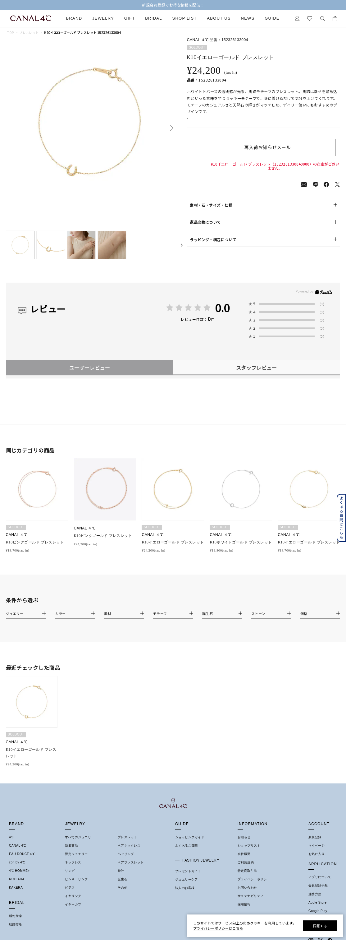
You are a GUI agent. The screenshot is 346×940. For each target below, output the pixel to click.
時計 (121, 870)
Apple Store (317, 902)
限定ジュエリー (76, 854)
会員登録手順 (318, 885)
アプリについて (319, 877)
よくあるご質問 (186, 845)
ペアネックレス (129, 845)
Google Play (317, 911)
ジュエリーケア (186, 879)
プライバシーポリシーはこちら (218, 928)
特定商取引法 (247, 870)
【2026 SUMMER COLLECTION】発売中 (173, 5)
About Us (219, 18)
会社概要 (244, 854)
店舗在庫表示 (203, 122)
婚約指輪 (15, 916)
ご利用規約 (246, 862)
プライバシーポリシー (254, 879)
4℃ (11, 837)
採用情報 (244, 904)
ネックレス (73, 862)
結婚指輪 (15, 924)
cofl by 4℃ (17, 862)
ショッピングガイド (189, 837)
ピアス (70, 887)
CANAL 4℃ (17, 845)
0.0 (222, 307)
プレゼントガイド (188, 871)
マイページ (316, 845)
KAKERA (16, 887)
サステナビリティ (251, 896)
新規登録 (314, 837)
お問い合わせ (247, 887)
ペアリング (126, 854)
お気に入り (316, 854)
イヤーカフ (73, 904)
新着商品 (71, 845)
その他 (122, 887)
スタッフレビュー (256, 367)
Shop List (184, 18)
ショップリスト (249, 845)
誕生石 (122, 879)
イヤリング (73, 896)
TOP (10, 33)
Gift (129, 18)
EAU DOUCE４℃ (22, 854)
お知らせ (244, 837)
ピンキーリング (76, 879)
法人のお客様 (185, 888)
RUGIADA (17, 879)
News (247, 18)
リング (70, 870)
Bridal (153, 18)
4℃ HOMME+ (19, 870)
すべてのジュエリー (79, 837)
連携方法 (314, 894)
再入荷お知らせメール (275, 154)
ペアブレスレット (131, 862)
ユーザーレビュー (89, 367)
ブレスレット (29, 33)
